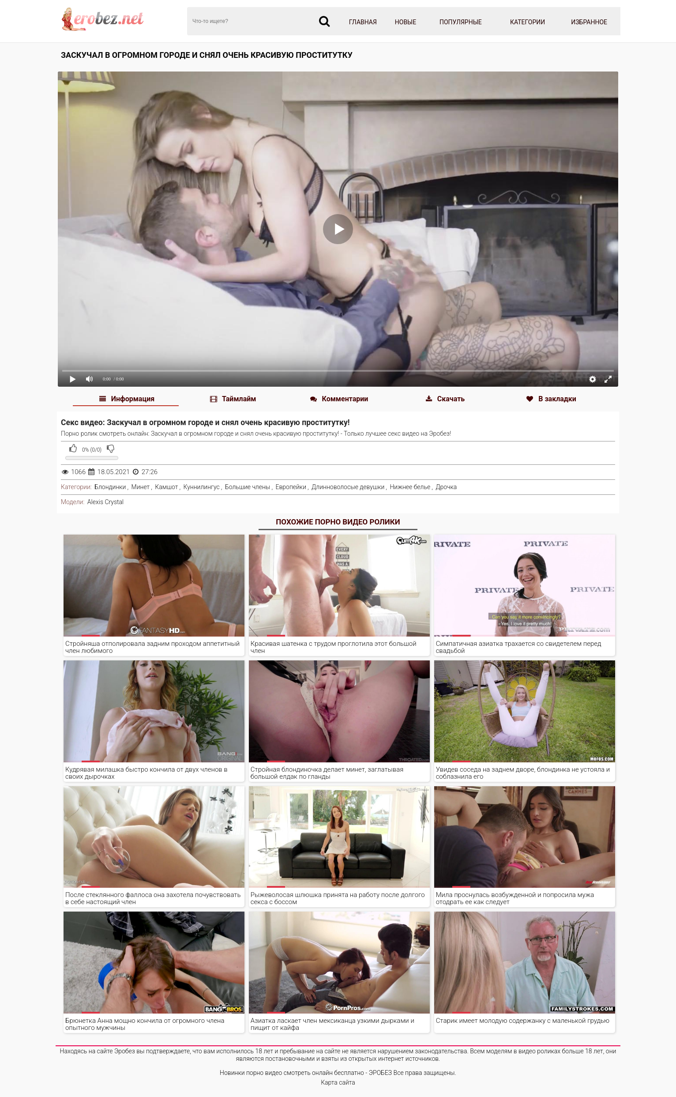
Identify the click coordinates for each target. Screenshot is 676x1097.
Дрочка (446, 486)
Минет (140, 486)
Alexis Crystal (105, 501)
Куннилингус (202, 486)
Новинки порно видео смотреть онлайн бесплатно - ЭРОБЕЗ (306, 1072)
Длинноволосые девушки (348, 486)
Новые (405, 22)
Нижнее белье (410, 486)
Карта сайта (338, 1082)
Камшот (166, 486)
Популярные (460, 22)
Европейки (291, 486)
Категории (527, 22)
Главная (363, 22)
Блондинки (110, 486)
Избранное (589, 22)
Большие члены (247, 486)
